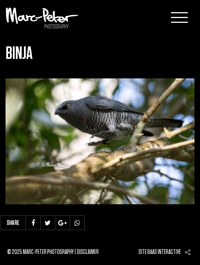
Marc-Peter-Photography (42, 18)
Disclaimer (88, 252)
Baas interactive (164, 252)
